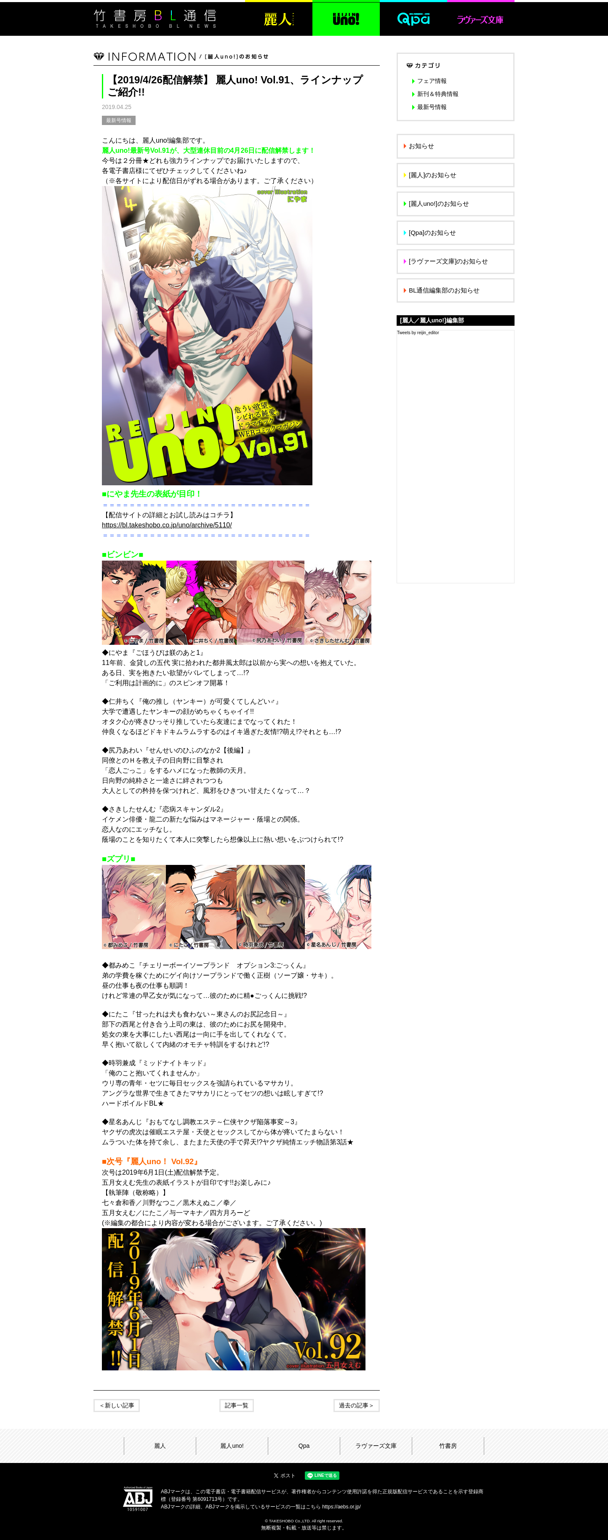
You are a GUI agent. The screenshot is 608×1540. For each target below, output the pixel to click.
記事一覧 (236, 1405)
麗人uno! (231, 1445)
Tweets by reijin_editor (418, 332)
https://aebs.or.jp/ (341, 1507)
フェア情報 (432, 80)
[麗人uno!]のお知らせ (439, 203)
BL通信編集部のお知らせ (444, 290)
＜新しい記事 (116, 1405)
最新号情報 (118, 120)
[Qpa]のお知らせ (432, 232)
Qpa (304, 1445)
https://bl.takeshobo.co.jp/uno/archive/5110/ (167, 525)
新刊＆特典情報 (438, 93)
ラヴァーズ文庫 (376, 1445)
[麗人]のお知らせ (432, 174)
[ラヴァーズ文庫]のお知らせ (448, 261)
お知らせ (421, 145)
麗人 (160, 1445)
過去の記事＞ (356, 1405)
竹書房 (448, 1445)
